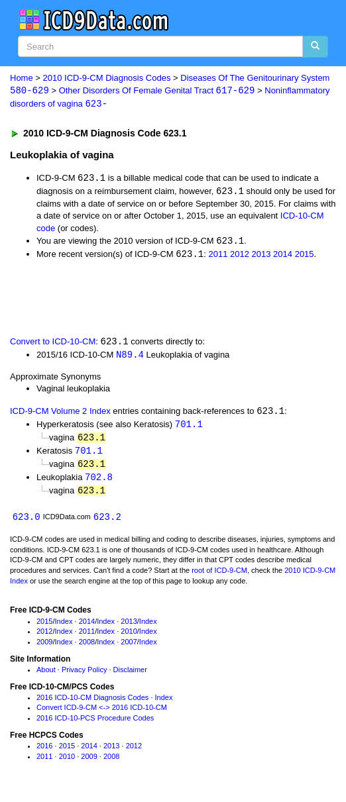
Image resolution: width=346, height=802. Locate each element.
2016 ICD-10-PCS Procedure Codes (95, 724)
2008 (87, 648)
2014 (282, 257)
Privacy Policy (84, 675)
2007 (129, 648)
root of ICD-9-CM (219, 576)
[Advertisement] (155, 299)
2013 (261, 257)
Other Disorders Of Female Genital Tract (157, 91)
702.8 (99, 482)
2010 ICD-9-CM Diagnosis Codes (107, 78)
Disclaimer (130, 675)
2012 (239, 257)
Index (64, 627)
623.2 (107, 522)
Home (21, 78)
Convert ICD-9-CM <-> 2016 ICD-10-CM (101, 713)
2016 (44, 752)
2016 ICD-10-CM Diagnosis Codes (92, 703)
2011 (217, 257)
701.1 (189, 427)
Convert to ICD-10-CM (52, 344)
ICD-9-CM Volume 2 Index (60, 414)
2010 (129, 637)
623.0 (26, 522)
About (46, 675)
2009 (44, 648)
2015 (304, 257)
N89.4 (130, 357)
